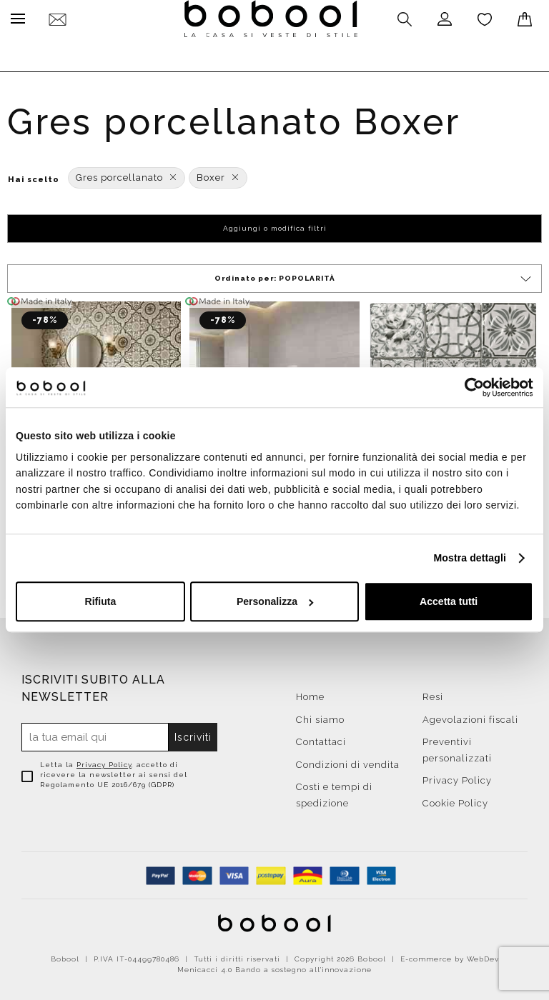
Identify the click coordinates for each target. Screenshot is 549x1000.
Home (310, 693)
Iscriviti (193, 733)
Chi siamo (320, 716)
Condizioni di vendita (348, 761)
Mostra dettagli (470, 558)
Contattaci (321, 738)
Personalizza (275, 602)
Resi (432, 693)
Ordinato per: (374, 275)
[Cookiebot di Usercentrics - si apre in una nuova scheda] (470, 387)
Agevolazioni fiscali (470, 716)
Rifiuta (101, 602)
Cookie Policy (455, 799)
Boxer (218, 174)
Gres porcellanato (126, 174)
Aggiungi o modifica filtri (275, 225)
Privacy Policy (104, 761)
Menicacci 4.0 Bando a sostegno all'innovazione (274, 966)
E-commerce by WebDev (449, 955)
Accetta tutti (449, 602)
